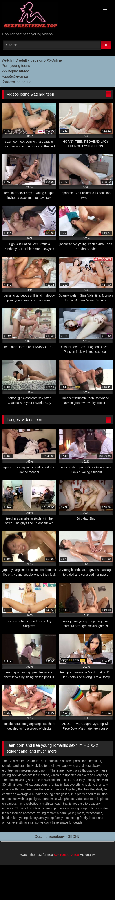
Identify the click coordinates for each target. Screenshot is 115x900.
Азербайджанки (15, 76)
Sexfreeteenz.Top (66, 854)
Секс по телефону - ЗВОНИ (57, 836)
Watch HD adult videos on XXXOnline (32, 60)
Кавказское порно (16, 82)
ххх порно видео (15, 71)
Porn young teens (16, 66)
